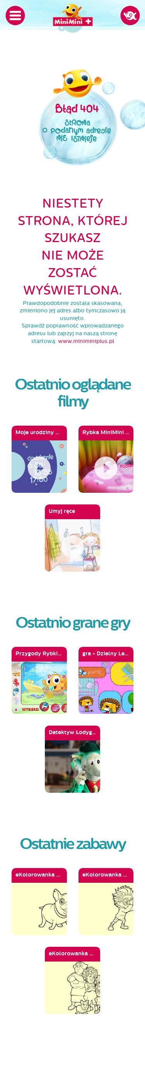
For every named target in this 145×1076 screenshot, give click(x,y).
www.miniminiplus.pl (86, 341)
